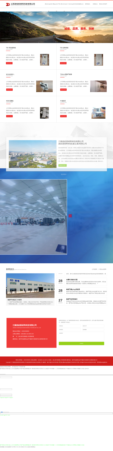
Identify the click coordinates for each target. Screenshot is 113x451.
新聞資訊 (87, 4)
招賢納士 (95, 4)
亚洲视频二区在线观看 (5, 450)
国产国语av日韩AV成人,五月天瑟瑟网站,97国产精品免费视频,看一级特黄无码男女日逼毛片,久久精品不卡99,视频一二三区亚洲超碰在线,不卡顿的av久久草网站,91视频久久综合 (42, 371)
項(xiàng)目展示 (72, 5)
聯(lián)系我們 (103, 4)
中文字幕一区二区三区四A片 (18, 450)
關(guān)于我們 (56, 5)
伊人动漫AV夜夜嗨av (30, 450)
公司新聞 (94, 272)
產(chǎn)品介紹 (64, 5)
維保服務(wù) (79, 4)
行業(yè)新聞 (102, 272)
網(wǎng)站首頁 (48, 5)
